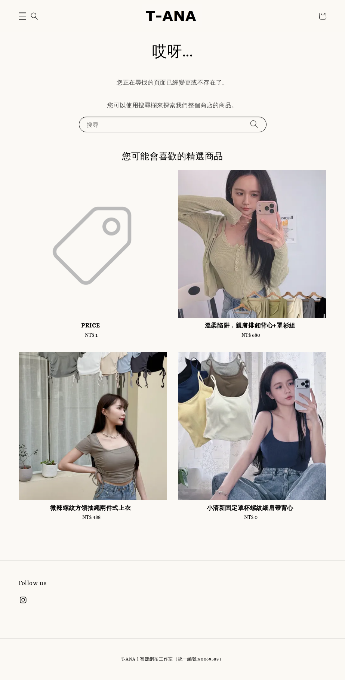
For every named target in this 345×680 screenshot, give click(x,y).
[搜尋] (254, 124)
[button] (22, 16)
